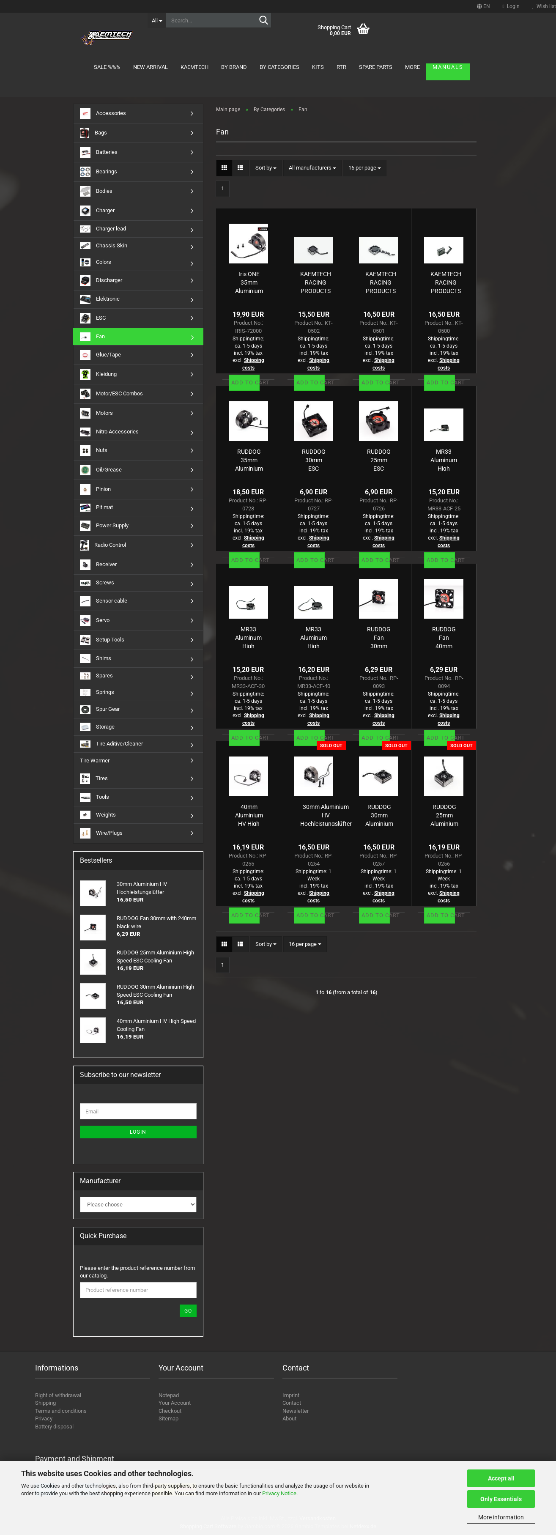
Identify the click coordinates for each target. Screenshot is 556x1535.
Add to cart (245, 382)
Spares (96, 676)
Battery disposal (54, 1426)
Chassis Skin (103, 245)
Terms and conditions (61, 1411)
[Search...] (157, 20)
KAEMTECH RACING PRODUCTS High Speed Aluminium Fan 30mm (445, 282)
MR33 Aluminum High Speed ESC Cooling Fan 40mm (313, 637)
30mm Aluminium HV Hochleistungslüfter (326, 814)
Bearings (98, 172)
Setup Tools (102, 640)
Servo (95, 620)
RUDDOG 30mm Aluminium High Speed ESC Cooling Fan (379, 814)
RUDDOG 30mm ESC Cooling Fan (314, 459)
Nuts (93, 450)
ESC (93, 318)
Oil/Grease (101, 470)
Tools (94, 797)
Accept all (501, 1478)
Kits (318, 67)
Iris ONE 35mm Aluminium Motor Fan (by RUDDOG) (249, 282)
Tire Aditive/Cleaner (111, 744)
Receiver (98, 564)
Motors (96, 413)
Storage (97, 727)
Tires (94, 778)
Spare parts (375, 67)
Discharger (101, 280)
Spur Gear (100, 709)
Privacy (43, 1418)
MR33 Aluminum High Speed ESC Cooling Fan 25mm (443, 459)
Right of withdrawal (58, 1395)
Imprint (290, 1395)
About (289, 1418)
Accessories (103, 113)
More (412, 67)
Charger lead (103, 229)
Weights (98, 815)
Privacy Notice (279, 1493)
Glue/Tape (100, 355)
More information (501, 1517)
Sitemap (168, 1418)
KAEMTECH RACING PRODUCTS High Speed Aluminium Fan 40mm (380, 282)
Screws (97, 582)
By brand (234, 67)
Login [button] (511, 6)
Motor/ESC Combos (111, 394)
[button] (483, 6)
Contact (291, 1403)
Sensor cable (103, 601)
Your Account (175, 1403)
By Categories (279, 67)
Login (138, 1132)
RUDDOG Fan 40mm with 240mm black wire (444, 637)
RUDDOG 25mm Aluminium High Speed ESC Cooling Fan (444, 814)
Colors (95, 262)
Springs (97, 692)
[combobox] (266, 168)
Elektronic (100, 299)
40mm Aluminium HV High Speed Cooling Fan (249, 814)
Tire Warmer (95, 760)
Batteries (99, 152)
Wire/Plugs (101, 833)
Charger (97, 211)
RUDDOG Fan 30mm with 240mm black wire (379, 637)
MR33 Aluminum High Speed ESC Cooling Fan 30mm (248, 637)
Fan (92, 336)
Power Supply (104, 526)
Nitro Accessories (109, 432)
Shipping (45, 1403)
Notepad (169, 1395)
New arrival (150, 67)
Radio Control (103, 545)
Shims (95, 658)
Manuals (448, 67)
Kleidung (98, 374)
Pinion (95, 489)
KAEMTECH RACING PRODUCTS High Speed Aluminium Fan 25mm (315, 282)
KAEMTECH (194, 67)
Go (188, 1311)
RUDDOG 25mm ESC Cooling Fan (379, 459)
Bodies (96, 191)
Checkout (170, 1411)
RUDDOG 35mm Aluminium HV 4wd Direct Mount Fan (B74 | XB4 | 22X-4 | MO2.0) (249, 459)
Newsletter (295, 1411)
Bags (93, 133)
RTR (341, 67)
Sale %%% (107, 67)
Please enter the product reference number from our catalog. (137, 1272)
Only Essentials (501, 1499)
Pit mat (96, 508)
